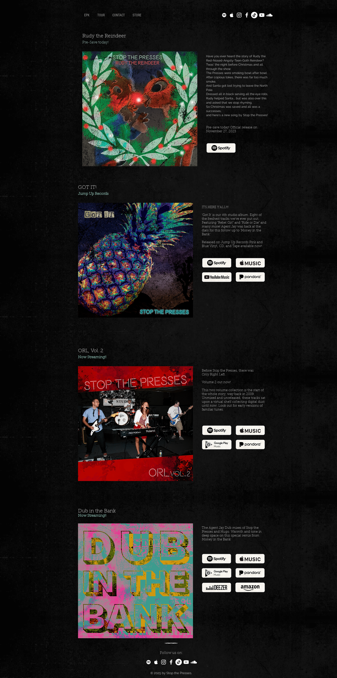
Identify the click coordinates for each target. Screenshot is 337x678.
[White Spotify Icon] (224, 15)
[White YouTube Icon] (262, 15)
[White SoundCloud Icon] (269, 15)
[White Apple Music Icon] (231, 15)
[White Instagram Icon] (239, 15)
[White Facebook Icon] (247, 15)
